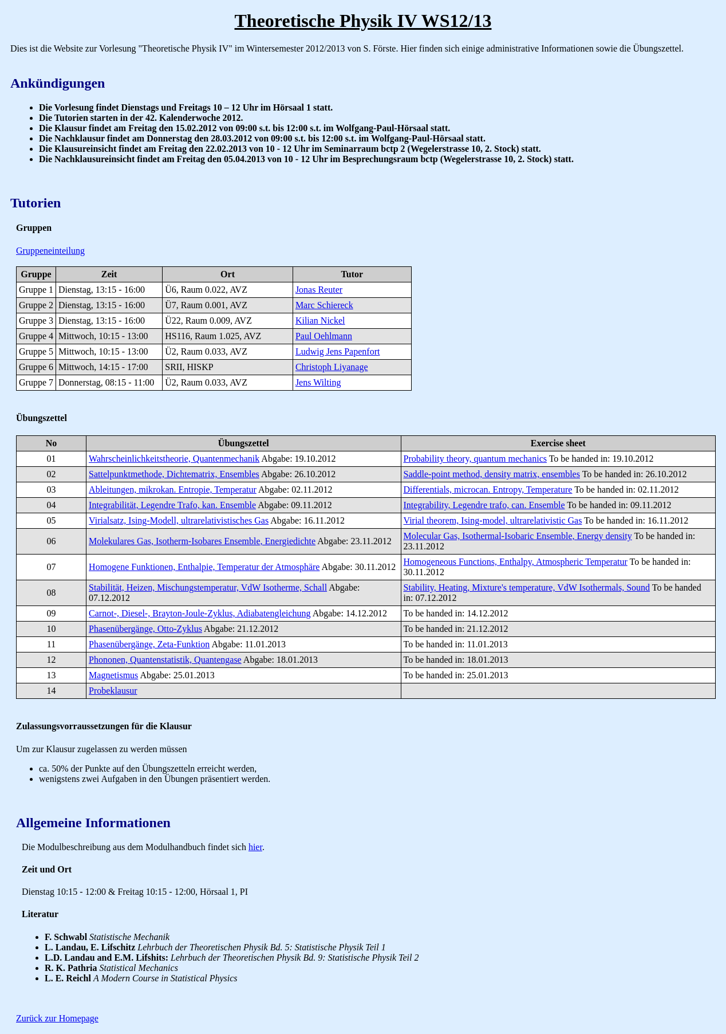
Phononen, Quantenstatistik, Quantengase (165, 660)
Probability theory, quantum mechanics (475, 458)
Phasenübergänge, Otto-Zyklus (145, 629)
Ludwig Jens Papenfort (337, 351)
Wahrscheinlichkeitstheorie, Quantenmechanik (174, 458)
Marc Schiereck (324, 305)
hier (255, 847)
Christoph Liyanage (331, 367)
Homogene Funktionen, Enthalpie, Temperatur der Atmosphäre (204, 567)
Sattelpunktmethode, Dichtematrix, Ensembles (174, 474)
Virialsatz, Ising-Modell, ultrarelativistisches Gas (179, 520)
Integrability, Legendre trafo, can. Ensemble (484, 505)
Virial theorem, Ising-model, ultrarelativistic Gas (493, 520)
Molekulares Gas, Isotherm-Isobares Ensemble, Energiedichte (202, 541)
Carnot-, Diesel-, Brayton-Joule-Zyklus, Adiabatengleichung (199, 613)
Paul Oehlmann (323, 336)
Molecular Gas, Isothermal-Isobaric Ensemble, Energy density (518, 536)
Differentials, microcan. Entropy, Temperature (488, 489)
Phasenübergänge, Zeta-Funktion (149, 644)
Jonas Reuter (318, 289)
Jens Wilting (318, 382)
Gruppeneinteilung (50, 250)
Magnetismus (113, 675)
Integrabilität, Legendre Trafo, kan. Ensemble (172, 505)
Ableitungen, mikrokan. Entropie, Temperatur (173, 489)
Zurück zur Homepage (57, 1018)
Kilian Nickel (320, 320)
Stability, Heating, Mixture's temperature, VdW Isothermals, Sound (527, 587)
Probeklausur (113, 690)
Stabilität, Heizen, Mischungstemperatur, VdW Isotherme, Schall (208, 587)
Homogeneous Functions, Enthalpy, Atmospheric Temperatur (516, 562)
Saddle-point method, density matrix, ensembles (492, 474)
